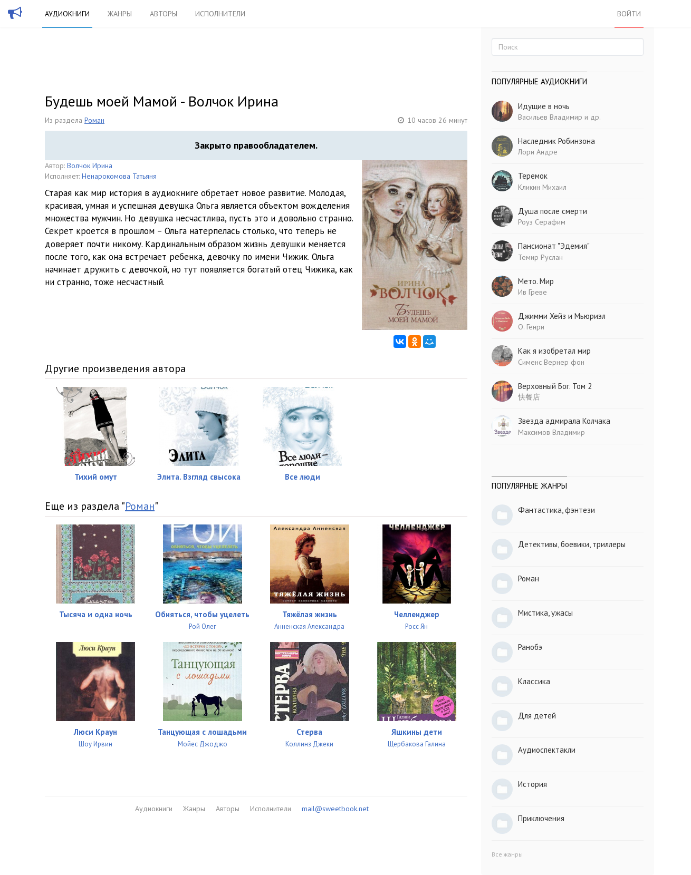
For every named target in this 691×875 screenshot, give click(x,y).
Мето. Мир (536, 281)
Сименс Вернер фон (551, 362)
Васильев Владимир (550, 117)
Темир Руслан (540, 257)
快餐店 (529, 397)
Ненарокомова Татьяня (119, 176)
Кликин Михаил (542, 187)
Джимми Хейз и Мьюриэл (562, 316)
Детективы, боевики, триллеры (572, 544)
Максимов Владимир (551, 432)
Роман (94, 120)
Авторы (163, 13)
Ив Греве (532, 292)
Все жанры (507, 854)
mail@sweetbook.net (335, 808)
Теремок (533, 176)
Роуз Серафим (541, 222)
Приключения (541, 818)
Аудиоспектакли (546, 750)
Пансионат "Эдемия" (554, 246)
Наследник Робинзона (556, 141)
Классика (534, 681)
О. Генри (531, 327)
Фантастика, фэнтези (556, 510)
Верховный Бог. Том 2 (555, 386)
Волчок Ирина (89, 165)
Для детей (537, 716)
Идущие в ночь (544, 106)
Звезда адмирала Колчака (564, 421)
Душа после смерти (552, 211)
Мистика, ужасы (545, 613)
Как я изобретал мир (554, 351)
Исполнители (220, 13)
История (532, 784)
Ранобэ (530, 647)
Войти (629, 13)
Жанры (120, 13)
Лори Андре (538, 152)
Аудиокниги (67, 13)
